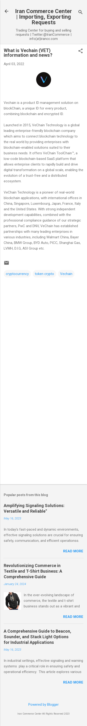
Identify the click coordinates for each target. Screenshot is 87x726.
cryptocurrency (17, 274)
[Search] (80, 13)
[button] (80, 51)
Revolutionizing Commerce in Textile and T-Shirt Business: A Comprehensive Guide (33, 571)
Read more (73, 551)
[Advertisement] (43, 433)
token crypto (44, 274)
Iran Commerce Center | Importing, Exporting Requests (43, 17)
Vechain (66, 274)
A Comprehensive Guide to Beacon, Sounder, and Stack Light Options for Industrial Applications (37, 637)
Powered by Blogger (43, 704)
